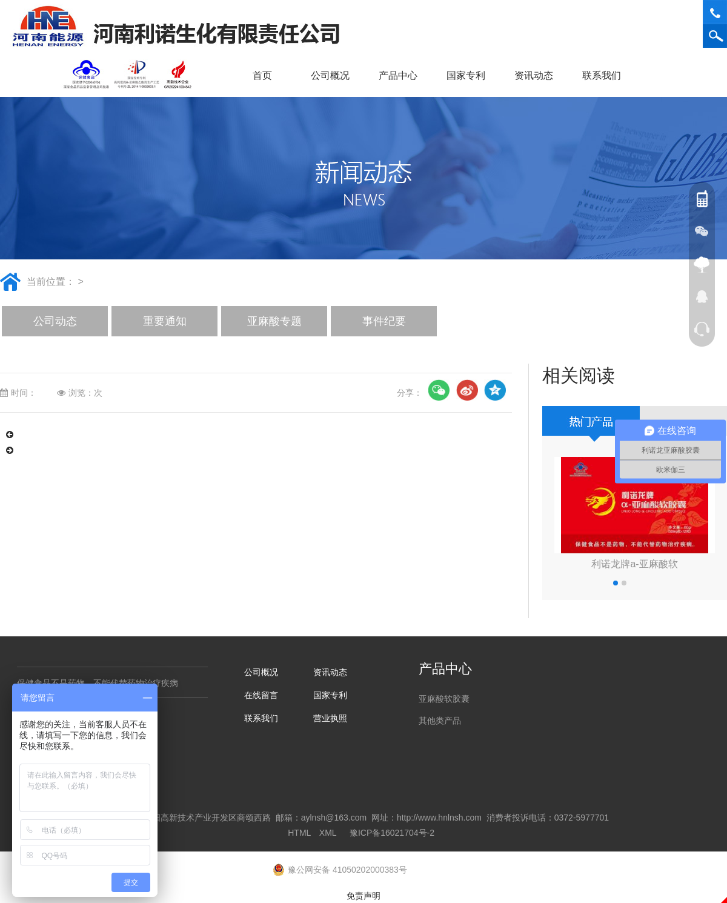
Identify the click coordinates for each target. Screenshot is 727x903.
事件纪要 (384, 321)
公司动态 (55, 321)
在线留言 (261, 695)
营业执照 (330, 718)
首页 (262, 75)
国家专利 (465, 75)
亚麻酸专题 (274, 321)
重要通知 (165, 321)
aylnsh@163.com (334, 817)
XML (327, 833)
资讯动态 (538, 75)
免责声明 (363, 896)
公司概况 (334, 75)
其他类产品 (440, 720)
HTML (299, 833)
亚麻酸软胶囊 (444, 699)
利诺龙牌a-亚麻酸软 (634, 564)
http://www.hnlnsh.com (439, 817)
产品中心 (402, 75)
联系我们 (605, 75)
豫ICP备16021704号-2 (392, 833)
